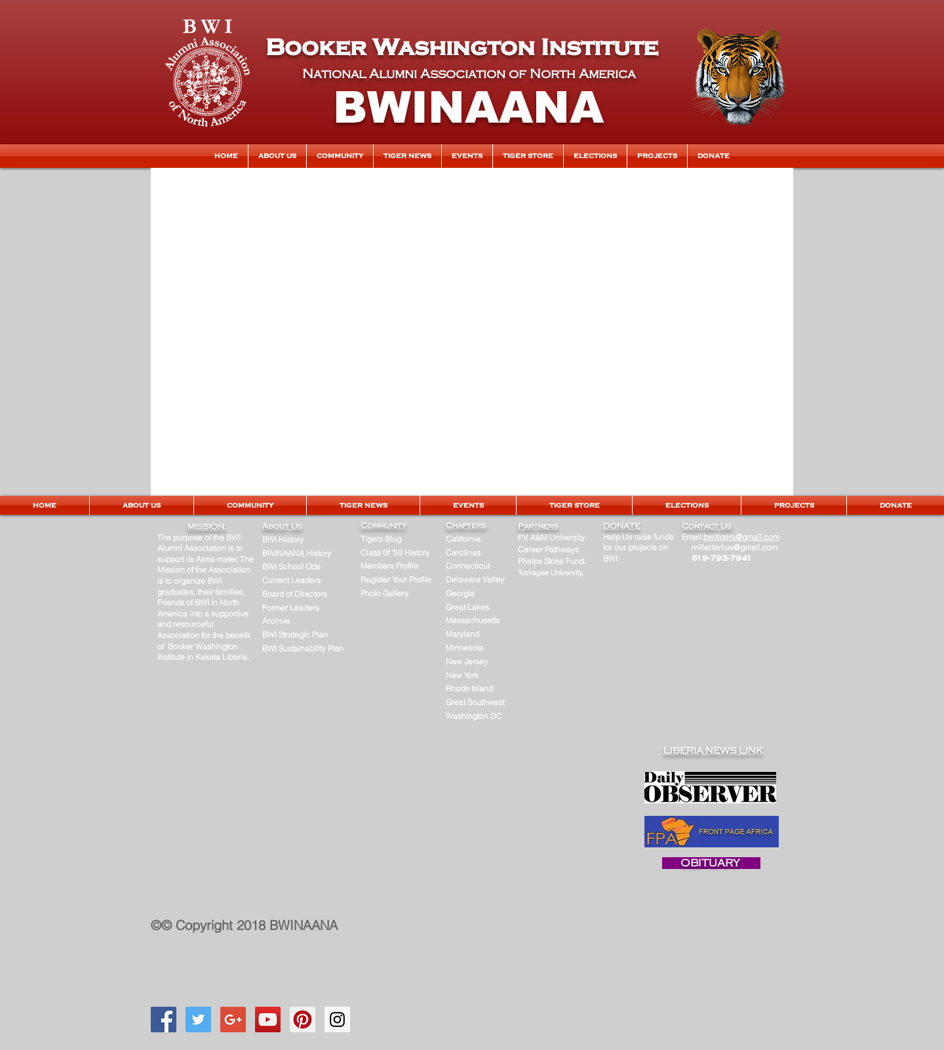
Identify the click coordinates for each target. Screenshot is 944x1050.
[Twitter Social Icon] (198, 1019)
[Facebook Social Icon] (163, 1019)
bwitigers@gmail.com (741, 537)
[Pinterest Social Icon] (302, 1019)
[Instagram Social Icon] (337, 1019)
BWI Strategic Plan (295, 634)
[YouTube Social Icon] (268, 1019)
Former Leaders (290, 608)
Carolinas (463, 552)
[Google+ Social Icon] (233, 1019)
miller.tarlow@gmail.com (734, 547)
